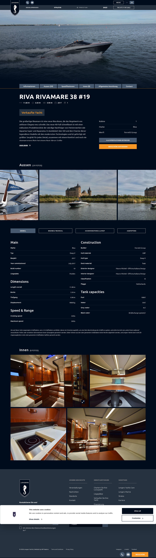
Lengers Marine (125, 492)
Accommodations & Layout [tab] (94, 231)
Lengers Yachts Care (127, 488)
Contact (129, 86)
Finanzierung (99, 504)
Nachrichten (74, 492)
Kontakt (72, 500)
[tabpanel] (78, 282)
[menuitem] (127, 2)
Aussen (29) (48, 86)
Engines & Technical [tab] (54, 231)
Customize (137, 552)
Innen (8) (86, 86)
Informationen (29, 86)
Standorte (73, 496)
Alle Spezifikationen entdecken (118, 140)
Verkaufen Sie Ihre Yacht (101, 499)
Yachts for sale (123, 7)
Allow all (137, 545)
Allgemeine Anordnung (108, 86)
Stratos (121, 496)
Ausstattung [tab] (131, 231)
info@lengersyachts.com (30, 507)
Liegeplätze (98, 494)
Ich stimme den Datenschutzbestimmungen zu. (39, 529)
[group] (78, 195)
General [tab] (22, 231)
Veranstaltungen (75, 488)
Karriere (122, 500)
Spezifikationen (68, 86)
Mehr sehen (24, 147)
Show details (34, 553)
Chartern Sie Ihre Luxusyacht (100, 489)
